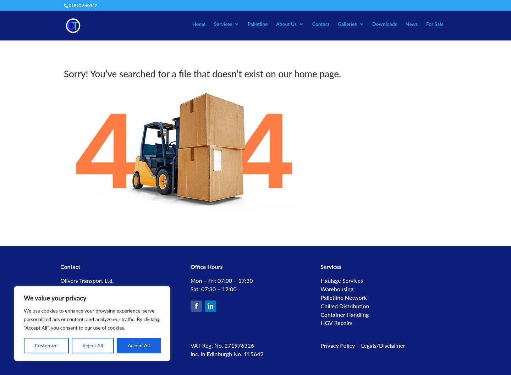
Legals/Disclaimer (383, 345)
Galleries (347, 24)
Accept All (139, 345)
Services (223, 24)
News (411, 24)
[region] (92, 323)
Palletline (258, 24)
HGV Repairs (336, 322)
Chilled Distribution (344, 306)
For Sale (435, 24)
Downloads (384, 24)
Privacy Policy (337, 345)
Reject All (93, 345)
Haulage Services (341, 280)
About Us (286, 24)
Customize (46, 345)
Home (199, 24)
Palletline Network (343, 297)
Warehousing (336, 289)
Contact (321, 24)
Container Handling (344, 314)
